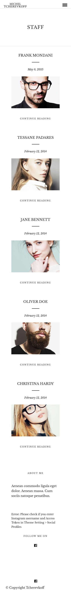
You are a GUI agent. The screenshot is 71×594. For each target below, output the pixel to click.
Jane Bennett (35, 220)
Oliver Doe (35, 302)
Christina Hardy (35, 384)
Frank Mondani (35, 55)
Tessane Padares (35, 138)
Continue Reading (35, 118)
